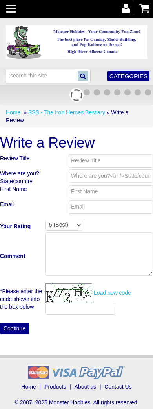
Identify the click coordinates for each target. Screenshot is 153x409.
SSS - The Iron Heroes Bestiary (66, 112)
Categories (128, 76)
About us (85, 387)
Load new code (112, 293)
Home (13, 112)
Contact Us (117, 387)
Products (55, 387)
